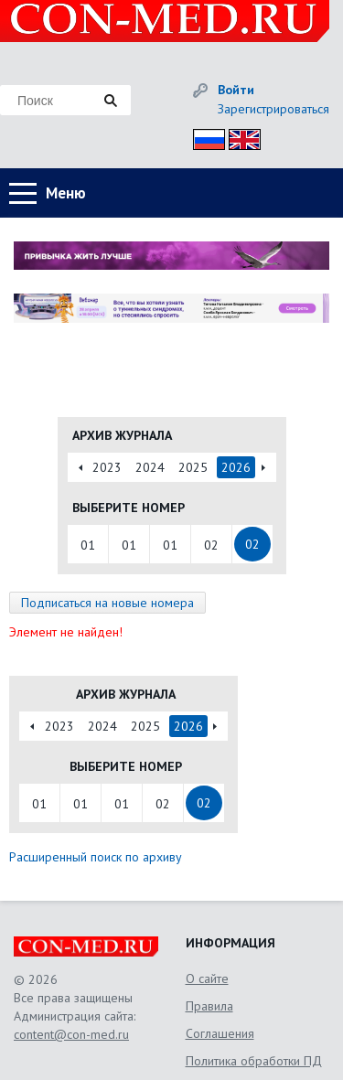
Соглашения (220, 1033)
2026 (236, 467)
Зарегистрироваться (273, 109)
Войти (236, 89)
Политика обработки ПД (254, 1061)
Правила (209, 1006)
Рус (203, 136)
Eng (240, 136)
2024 (150, 467)
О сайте (207, 978)
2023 (107, 467)
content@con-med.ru (71, 1034)
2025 (193, 467)
